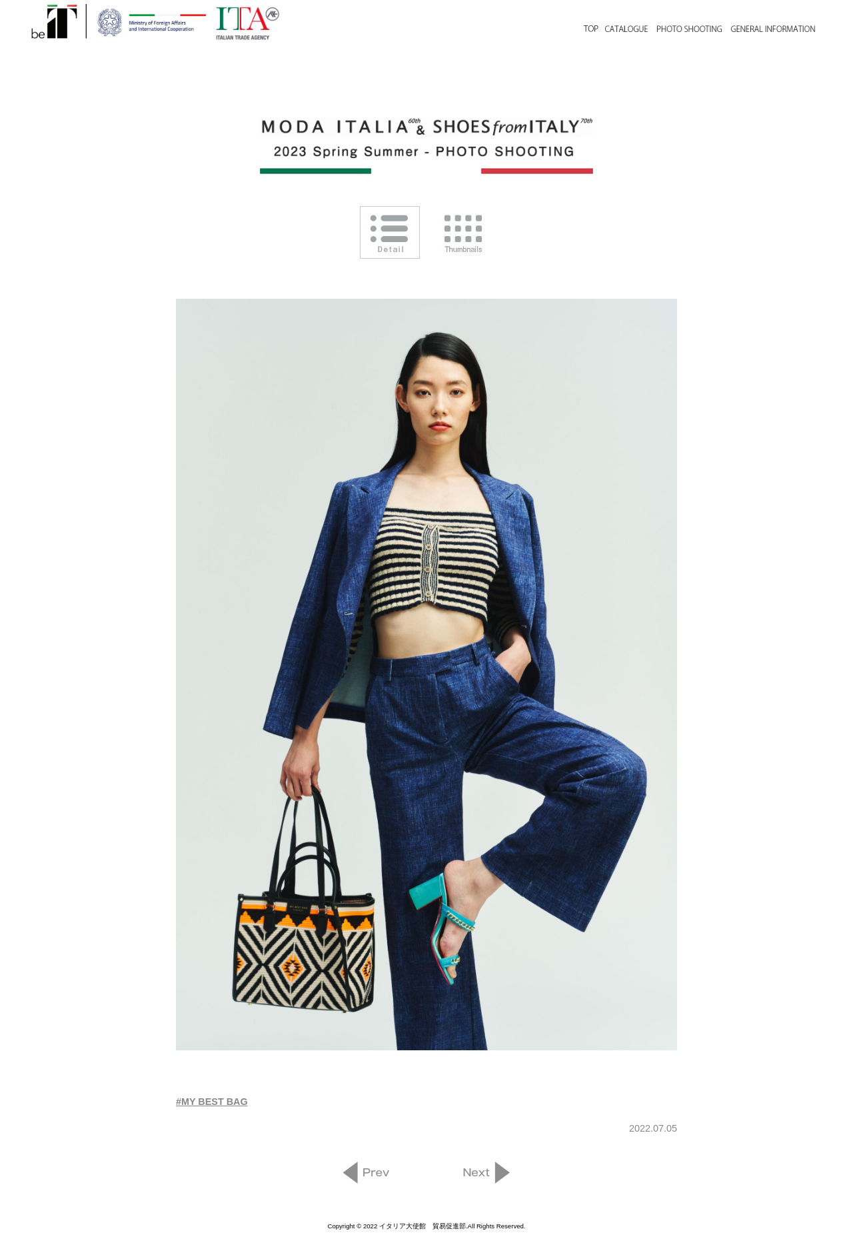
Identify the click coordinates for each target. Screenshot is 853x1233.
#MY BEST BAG (212, 1101)
